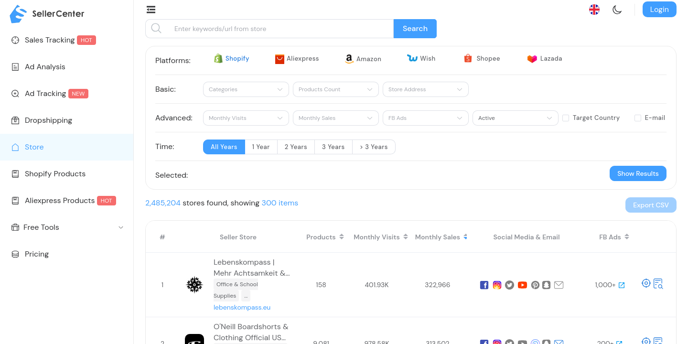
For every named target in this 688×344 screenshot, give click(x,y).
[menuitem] (66, 40)
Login (659, 9)
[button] (651, 205)
